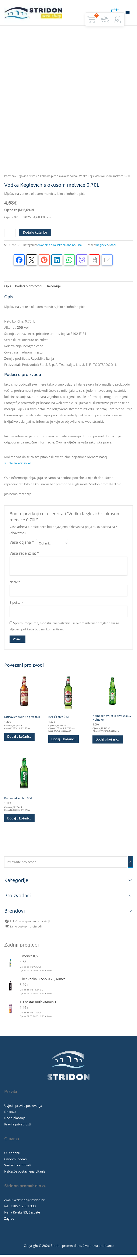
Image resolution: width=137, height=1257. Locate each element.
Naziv (15, 584)
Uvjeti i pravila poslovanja (23, 1108)
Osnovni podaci (15, 1161)
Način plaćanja (14, 1120)
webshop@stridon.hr (29, 1202)
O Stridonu (12, 1155)
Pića (32, 178)
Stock (112, 247)
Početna (9, 178)
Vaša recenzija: (24, 555)
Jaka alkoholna (68, 178)
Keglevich (102, 247)
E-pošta (16, 604)
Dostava (10, 1114)
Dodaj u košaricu (35, 234)
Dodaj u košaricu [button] (19, 739)
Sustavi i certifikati (17, 1167)
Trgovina (22, 178)
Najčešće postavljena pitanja (24, 1173)
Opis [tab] (7, 288)
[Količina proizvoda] (9, 235)
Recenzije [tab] (54, 288)
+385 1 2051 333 (23, 1208)
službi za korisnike (17, 465)
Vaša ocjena (22, 544)
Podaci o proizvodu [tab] (29, 288)
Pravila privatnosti (17, 1126)
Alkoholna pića (47, 178)
